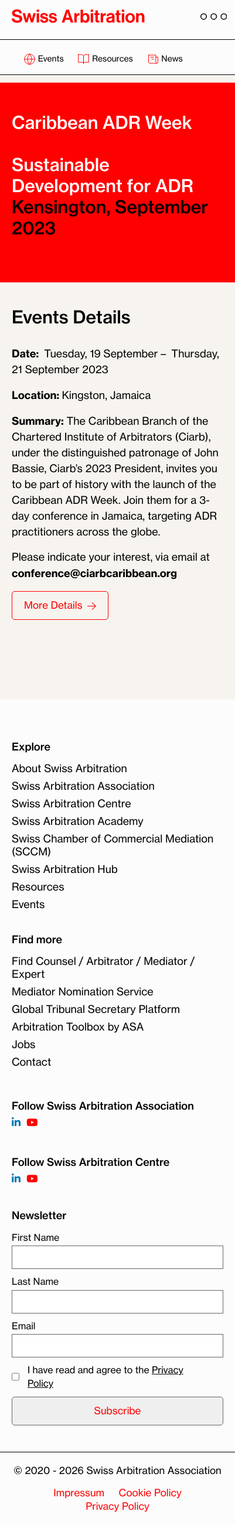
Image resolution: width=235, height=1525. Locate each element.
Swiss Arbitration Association (83, 786)
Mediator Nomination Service (83, 991)
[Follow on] (16, 1179)
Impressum (78, 1493)
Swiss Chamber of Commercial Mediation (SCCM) (112, 845)
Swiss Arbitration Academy (78, 821)
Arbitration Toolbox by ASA (78, 1027)
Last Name (35, 1281)
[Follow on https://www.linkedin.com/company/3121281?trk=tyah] (16, 1123)
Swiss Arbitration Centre (71, 803)
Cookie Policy (150, 1493)
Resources (106, 59)
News (165, 59)
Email (23, 1326)
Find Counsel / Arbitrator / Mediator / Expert (103, 968)
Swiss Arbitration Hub (65, 869)
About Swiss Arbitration (69, 768)
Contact (31, 1062)
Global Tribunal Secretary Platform (96, 1009)
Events (44, 59)
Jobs (23, 1044)
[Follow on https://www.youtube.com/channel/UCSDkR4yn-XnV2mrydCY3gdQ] (32, 1123)
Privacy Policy (117, 1506)
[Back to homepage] (78, 16)
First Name (35, 1237)
